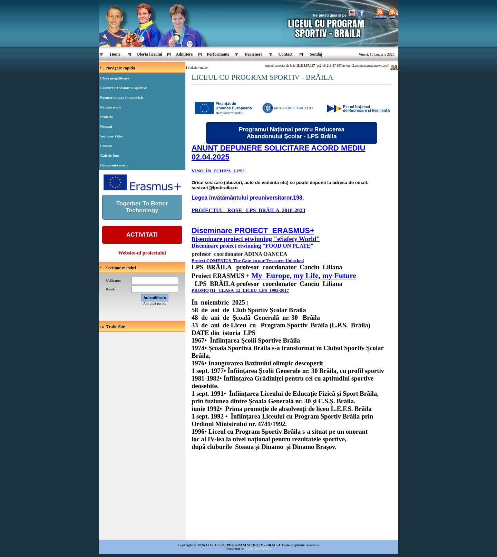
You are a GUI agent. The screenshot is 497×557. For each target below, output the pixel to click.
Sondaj (316, 54)
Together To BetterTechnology (142, 207)
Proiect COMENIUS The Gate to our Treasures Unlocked (248, 260)
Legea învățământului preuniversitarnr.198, (248, 198)
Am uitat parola (154, 303)
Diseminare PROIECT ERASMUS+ (253, 230)
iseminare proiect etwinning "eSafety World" (258, 238)
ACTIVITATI (142, 234)
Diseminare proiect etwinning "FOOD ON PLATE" (252, 246)
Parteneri (253, 54)
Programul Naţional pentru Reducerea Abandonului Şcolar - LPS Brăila (291, 133)
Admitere (184, 54)
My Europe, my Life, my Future (303, 275)
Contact (286, 54)
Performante (218, 54)
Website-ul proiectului (142, 253)
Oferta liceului (149, 54)
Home (115, 54)
